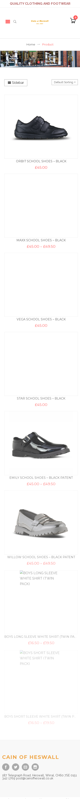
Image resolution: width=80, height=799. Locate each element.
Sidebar (16, 83)
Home (30, 44)
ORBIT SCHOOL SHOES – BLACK (41, 161)
